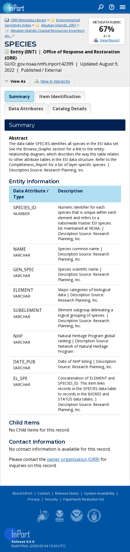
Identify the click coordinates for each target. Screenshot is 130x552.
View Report (109, 40)
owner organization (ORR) (73, 459)
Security (51, 499)
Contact (43, 493)
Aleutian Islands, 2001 (58, 25)
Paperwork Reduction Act (83, 499)
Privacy (34, 499)
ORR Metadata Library (28, 20)
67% (106, 29)
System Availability (99, 493)
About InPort (22, 493)
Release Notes (67, 493)
